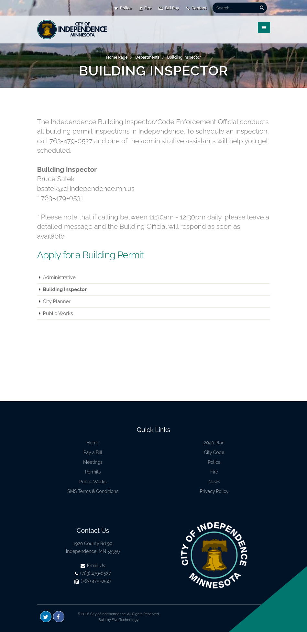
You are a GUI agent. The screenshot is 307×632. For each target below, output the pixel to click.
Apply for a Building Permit (90, 255)
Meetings (93, 462)
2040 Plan (214, 442)
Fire (145, 8)
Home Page (116, 57)
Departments (147, 57)
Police (123, 8)
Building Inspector (184, 57)
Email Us (93, 565)
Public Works (58, 313)
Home (92, 442)
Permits (93, 471)
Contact (196, 8)
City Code (214, 452)
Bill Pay (169, 8)
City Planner (57, 301)
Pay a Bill (92, 452)
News (214, 481)
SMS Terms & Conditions (92, 491)
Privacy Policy (214, 491)
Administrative (59, 277)
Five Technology (125, 620)
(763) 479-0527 (93, 573)
